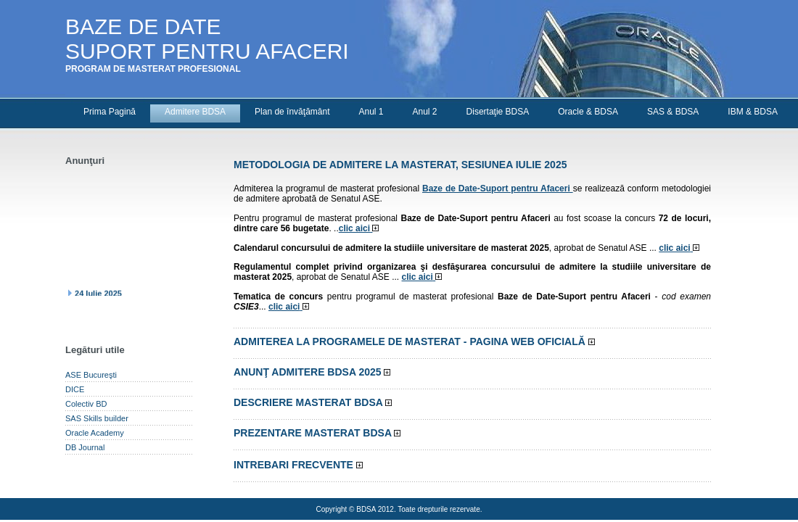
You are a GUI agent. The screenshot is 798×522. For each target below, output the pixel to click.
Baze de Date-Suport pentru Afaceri (497, 188)
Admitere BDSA (195, 112)
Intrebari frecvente (298, 465)
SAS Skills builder (96, 418)
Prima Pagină (109, 112)
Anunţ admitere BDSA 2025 (312, 372)
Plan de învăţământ (292, 112)
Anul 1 (370, 112)
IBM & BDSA (753, 112)
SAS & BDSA (673, 112)
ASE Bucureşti (91, 374)
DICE (74, 389)
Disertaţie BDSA (498, 112)
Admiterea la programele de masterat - (414, 341)
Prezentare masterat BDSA (317, 433)
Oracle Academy (94, 432)
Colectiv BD (86, 403)
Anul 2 (425, 112)
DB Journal (84, 447)
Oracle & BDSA (588, 112)
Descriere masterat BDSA (313, 402)
